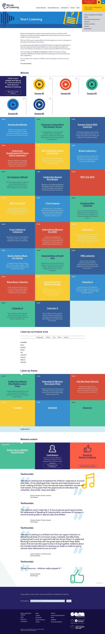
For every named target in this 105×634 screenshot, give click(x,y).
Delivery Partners (40, 619)
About (86, 17)
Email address (25, 601)
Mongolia (23, 362)
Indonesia (23, 355)
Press (52, 617)
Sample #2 (65, 93)
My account (87, 28)
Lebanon (23, 357)
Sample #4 (13, 113)
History (48, 337)
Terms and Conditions (56, 622)
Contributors (64, 7)
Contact (86, 26)
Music (59, 337)
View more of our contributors (52, 465)
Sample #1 (39, 93)
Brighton (23, 347)
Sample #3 (92, 93)
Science (66, 337)
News (78, 7)
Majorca (23, 360)
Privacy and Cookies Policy (58, 615)
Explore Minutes (41, 7)
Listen (22, 617)
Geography (40, 337)
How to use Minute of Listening (93, 14)
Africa (22, 345)
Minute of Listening (26, 629)
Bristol (22, 350)
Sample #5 (39, 113)
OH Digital (34, 630)
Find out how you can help (87, 466)
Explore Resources (53, 7)
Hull (54, 337)
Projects (86, 21)
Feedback (53, 619)
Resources (23, 619)
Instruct (26, 630)
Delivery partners (89, 24)
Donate (72, 7)
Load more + (25, 429)
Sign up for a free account (89, 2)
